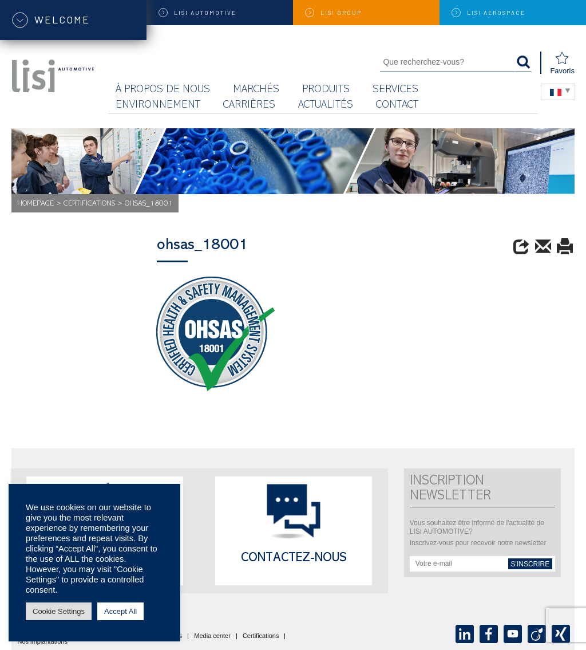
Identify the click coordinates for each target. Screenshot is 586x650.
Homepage (35, 204)
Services (395, 90)
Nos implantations (43, 642)
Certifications (89, 204)
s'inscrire (530, 564)
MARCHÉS (256, 90)
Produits (326, 90)
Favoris (562, 63)
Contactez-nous (294, 559)
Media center (212, 636)
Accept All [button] (120, 611)
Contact (397, 105)
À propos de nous (163, 90)
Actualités (325, 105)
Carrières (249, 105)
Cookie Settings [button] (59, 611)
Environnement (158, 105)
